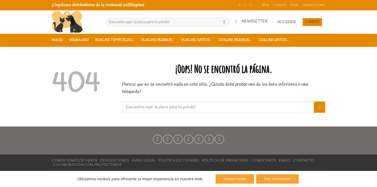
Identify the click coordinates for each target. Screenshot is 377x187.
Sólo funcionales (277, 178)
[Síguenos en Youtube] (219, 139)
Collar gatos (274, 40)
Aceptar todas (234, 178)
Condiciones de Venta (74, 160)
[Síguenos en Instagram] (246, 5)
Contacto (280, 5)
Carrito (312, 22)
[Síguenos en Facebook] (240, 5)
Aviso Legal (143, 160)
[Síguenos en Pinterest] (199, 139)
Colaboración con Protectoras (87, 164)
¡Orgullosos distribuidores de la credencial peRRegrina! (98, 5)
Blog (265, 5)
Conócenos (263, 160)
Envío (294, 5)
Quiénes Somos (313, 5)
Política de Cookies (178, 160)
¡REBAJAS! (79, 40)
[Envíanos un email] (188, 139)
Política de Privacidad (225, 160)
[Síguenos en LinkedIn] (209, 139)
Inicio (57, 40)
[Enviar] (224, 22)
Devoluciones (114, 160)
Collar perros (235, 40)
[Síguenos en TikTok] (251, 5)
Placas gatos (196, 40)
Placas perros (158, 40)
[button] (251, 21)
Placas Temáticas (115, 40)
